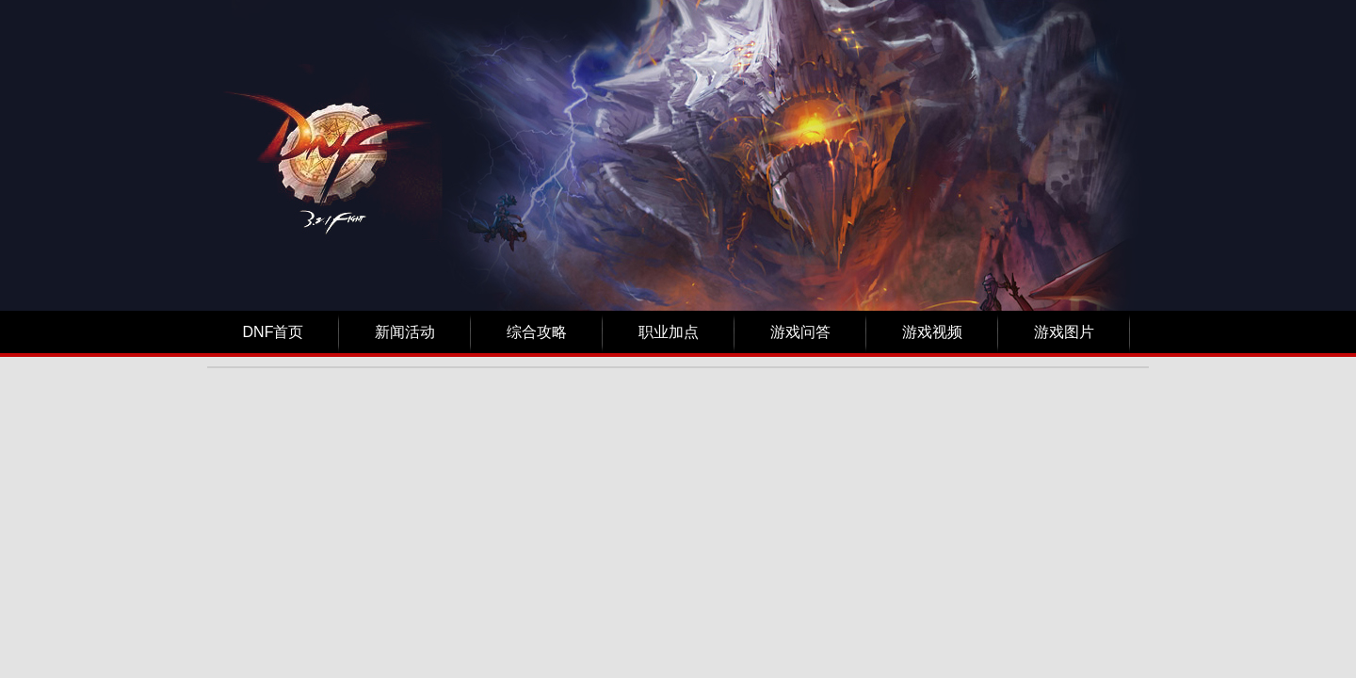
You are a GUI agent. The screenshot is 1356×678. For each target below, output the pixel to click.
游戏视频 (932, 332)
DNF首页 (273, 332)
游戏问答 (800, 332)
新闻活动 (405, 332)
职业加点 (668, 332)
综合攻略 (537, 332)
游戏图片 (1064, 332)
